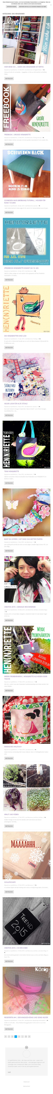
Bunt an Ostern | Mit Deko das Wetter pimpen (23, 539)
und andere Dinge (43, 610)
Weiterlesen (9, 78)
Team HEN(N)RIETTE (11, 471)
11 (34, 542)
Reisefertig (35, 1020)
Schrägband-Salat (37, 70)
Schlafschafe (10, 882)
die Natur (36, 610)
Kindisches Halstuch (13, 747)
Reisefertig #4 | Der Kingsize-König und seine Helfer (26, 1017)
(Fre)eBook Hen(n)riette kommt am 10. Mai (21, 268)
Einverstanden (11, 6)
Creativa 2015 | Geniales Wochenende (20, 607)
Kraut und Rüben (11, 814)
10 (39, 406)
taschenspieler (41, 1020)
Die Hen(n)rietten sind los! (15, 336)
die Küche (35, 817)
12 (35, 682)
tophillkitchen (14, 70)
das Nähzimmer (29, 70)
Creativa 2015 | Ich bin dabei (16, 948)
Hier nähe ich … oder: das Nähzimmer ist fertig (23, 67)
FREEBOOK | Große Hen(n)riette (17, 135)
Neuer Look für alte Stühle (15, 404)
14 (43, 70)
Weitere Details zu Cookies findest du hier (32, 6)
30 (39, 339)
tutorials (39, 137)
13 (34, 474)
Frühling (35, 137)
